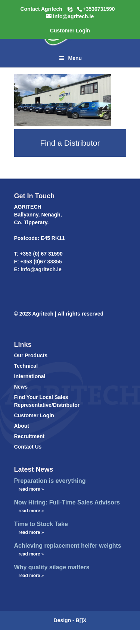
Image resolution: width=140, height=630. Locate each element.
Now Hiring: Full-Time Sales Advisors (67, 502)
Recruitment (29, 436)
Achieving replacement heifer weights (67, 545)
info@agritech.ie (40, 269)
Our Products (30, 355)
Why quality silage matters (52, 567)
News (21, 387)
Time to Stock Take (41, 524)
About (21, 426)
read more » (31, 489)
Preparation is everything (50, 481)
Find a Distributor (70, 143)
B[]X (81, 620)
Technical (26, 366)
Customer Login (34, 415)
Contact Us (28, 447)
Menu (70, 58)
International (30, 376)
